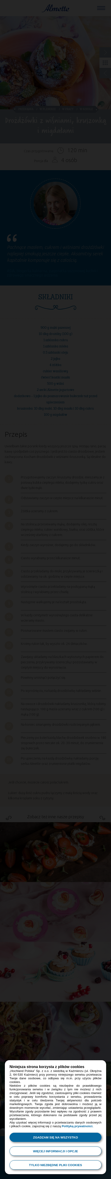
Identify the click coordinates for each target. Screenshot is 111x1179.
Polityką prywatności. (77, 1126)
